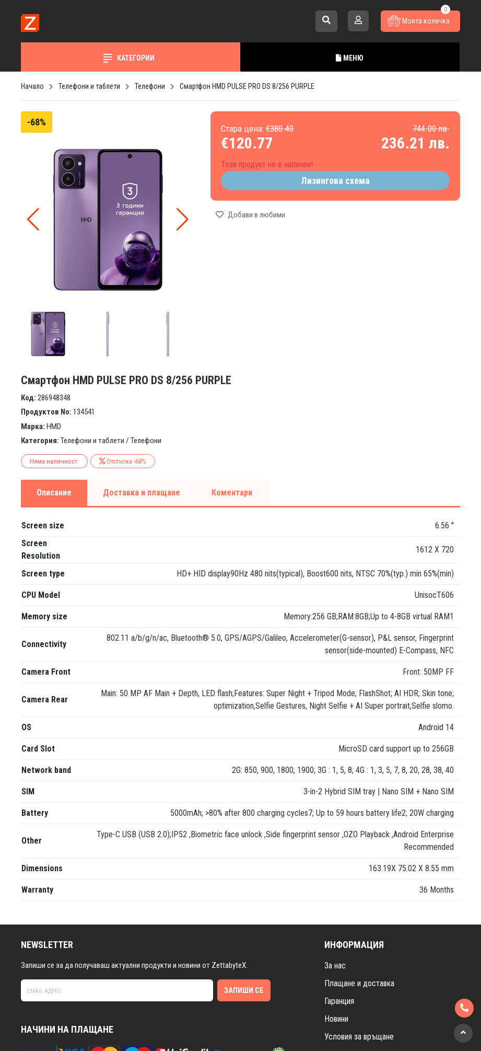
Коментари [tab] (232, 493)
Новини (336, 1019)
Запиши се (244, 990)
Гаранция (339, 1001)
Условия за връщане (359, 1037)
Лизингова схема (335, 180)
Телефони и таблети (92, 440)
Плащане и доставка (359, 983)
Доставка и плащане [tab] (141, 493)
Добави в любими (250, 215)
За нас (335, 966)
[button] (182, 219)
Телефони (146, 440)
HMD (53, 426)
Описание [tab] (54, 493)
